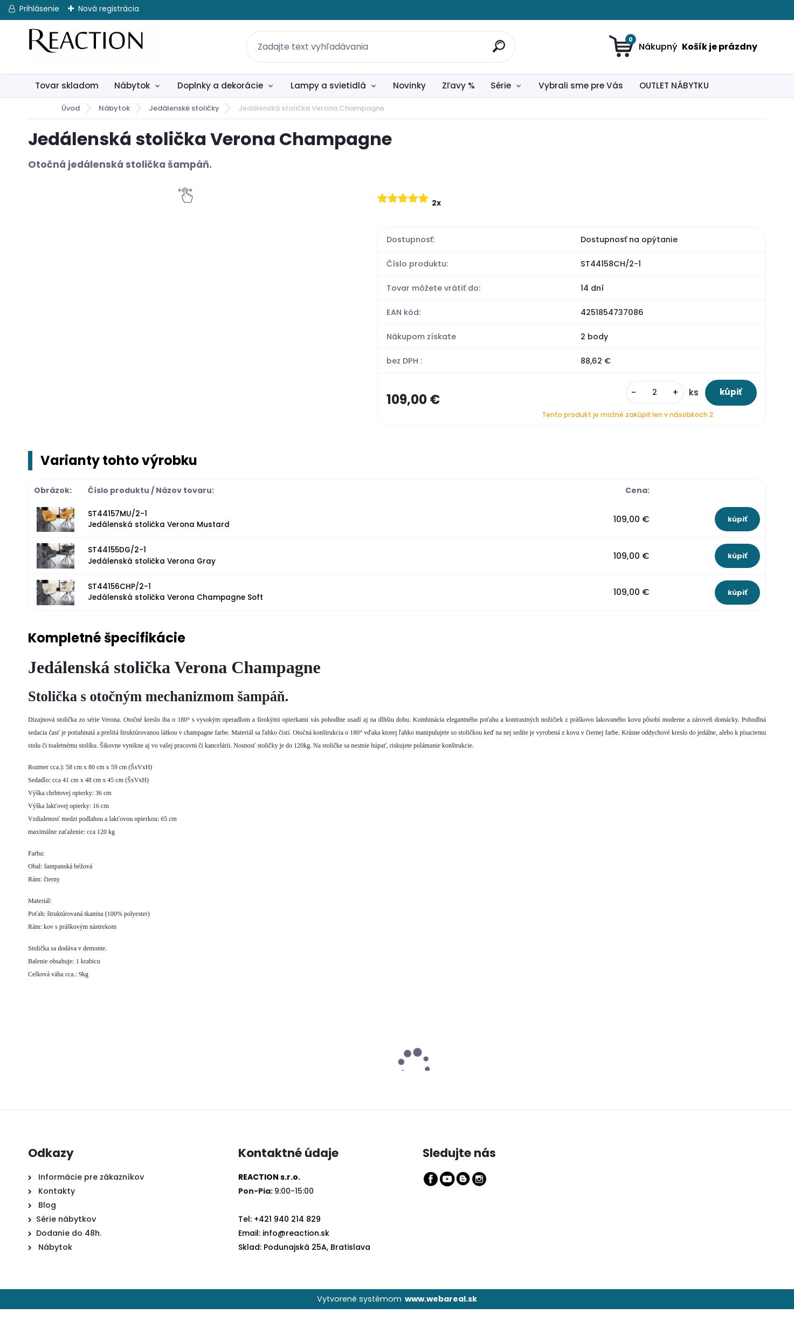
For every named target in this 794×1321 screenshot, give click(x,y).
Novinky (409, 85)
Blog (46, 1217)
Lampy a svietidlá (328, 85)
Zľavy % (458, 85)
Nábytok (132, 85)
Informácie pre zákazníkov (90, 1188)
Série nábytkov (66, 1231)
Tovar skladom (67, 85)
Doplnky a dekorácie (220, 85)
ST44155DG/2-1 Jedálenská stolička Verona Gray (152, 567)
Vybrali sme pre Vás (580, 85)
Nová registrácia (108, 8)
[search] (495, 40)
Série (501, 85)
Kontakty (56, 1202)
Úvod (70, 108)
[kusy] (638, 398)
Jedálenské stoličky (184, 108)
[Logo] (94, 47)
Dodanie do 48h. (68, 1245)
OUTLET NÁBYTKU (674, 85)
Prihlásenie (39, 8)
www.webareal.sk (441, 1310)
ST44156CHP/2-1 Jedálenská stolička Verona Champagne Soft (175, 603)
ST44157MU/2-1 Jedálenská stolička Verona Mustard (159, 531)
